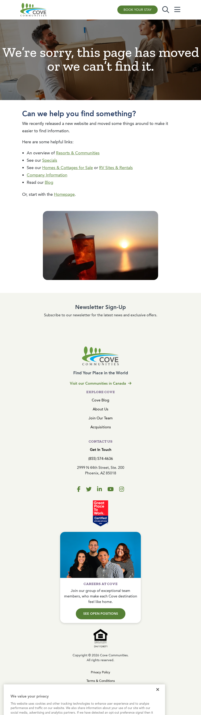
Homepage (64, 194)
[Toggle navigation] (177, 9)
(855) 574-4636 (100, 458)
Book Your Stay (137, 10)
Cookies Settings (100, 689)
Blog (49, 182)
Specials (49, 160)
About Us (100, 409)
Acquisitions (100, 427)
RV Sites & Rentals (116, 167)
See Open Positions (100, 613)
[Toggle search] (165, 9)
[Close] (158, 697)
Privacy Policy (100, 672)
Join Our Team (101, 418)
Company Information (47, 175)
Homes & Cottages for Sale (67, 167)
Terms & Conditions (100, 681)
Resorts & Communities (78, 153)
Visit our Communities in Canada (100, 383)
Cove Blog (100, 400)
